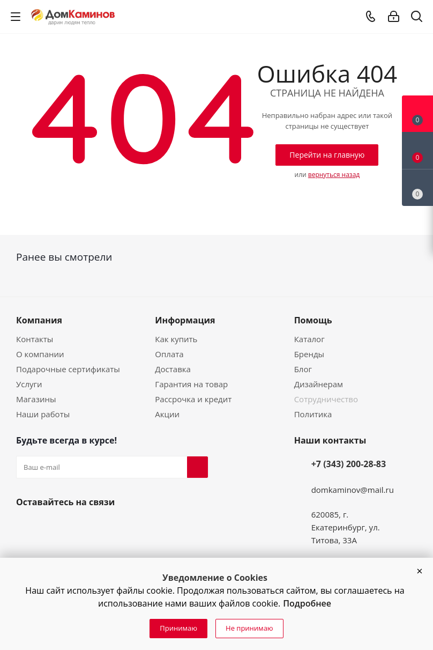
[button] (419, 571)
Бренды (309, 354)
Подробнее (307, 603)
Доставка (173, 369)
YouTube (52, 527)
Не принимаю (249, 628)
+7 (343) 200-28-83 (348, 464)
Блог (303, 369)
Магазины (36, 399)
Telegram (78, 527)
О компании (40, 354)
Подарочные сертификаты (68, 369)
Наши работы (43, 414)
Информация (185, 320)
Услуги (29, 384)
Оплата (169, 354)
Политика (313, 414)
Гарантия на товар (191, 384)
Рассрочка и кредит (193, 399)
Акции (167, 414)
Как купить (176, 339)
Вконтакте (27, 527)
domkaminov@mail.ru (352, 489)
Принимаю (178, 628)
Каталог (309, 339)
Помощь (313, 320)
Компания (39, 320)
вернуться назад (334, 174)
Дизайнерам (318, 384)
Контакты (34, 339)
